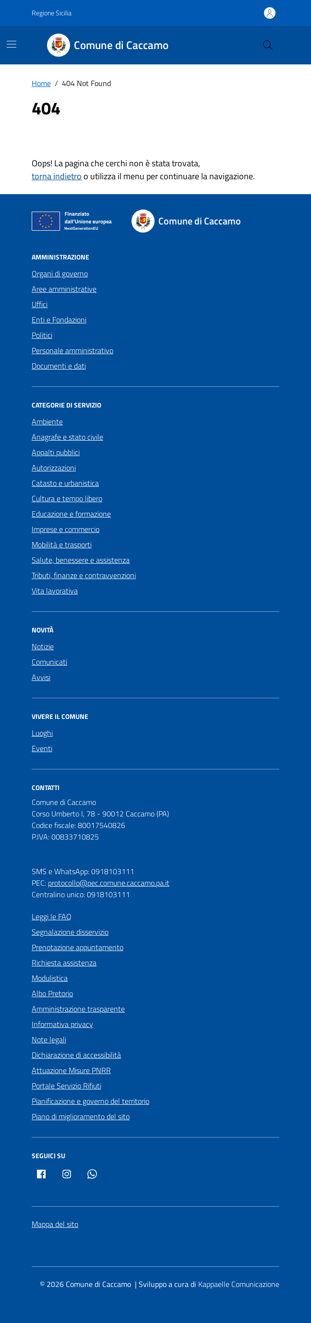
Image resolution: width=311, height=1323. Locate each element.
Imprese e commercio (65, 529)
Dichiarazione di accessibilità (76, 1055)
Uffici (40, 304)
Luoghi (42, 733)
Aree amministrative (64, 289)
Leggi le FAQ (52, 916)
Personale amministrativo (72, 350)
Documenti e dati (59, 365)
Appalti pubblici (56, 452)
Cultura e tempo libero (67, 498)
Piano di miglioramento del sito (81, 1116)
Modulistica (50, 978)
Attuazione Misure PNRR (71, 1070)
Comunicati (49, 662)
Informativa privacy (62, 1024)
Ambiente (47, 421)
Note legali (49, 1039)
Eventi (42, 748)
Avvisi (41, 677)
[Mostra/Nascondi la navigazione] (11, 44)
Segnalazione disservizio (70, 932)
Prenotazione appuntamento (77, 947)
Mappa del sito (55, 1224)
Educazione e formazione (71, 513)
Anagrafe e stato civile (67, 437)
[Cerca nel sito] (267, 45)
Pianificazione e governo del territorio (90, 1101)
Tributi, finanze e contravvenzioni (84, 575)
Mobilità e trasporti (62, 544)
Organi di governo (60, 273)
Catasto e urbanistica (65, 483)
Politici (42, 335)
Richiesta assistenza (64, 962)
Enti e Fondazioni (59, 319)
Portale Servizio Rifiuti (66, 1085)
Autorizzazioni (54, 467)
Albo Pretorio (52, 993)
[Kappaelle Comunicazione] (237, 1284)
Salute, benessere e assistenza (81, 560)
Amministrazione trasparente (78, 1008)
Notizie (43, 646)
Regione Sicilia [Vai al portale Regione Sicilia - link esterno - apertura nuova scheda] (52, 13)
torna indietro (57, 176)
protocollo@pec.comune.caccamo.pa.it (108, 883)
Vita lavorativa (55, 590)
